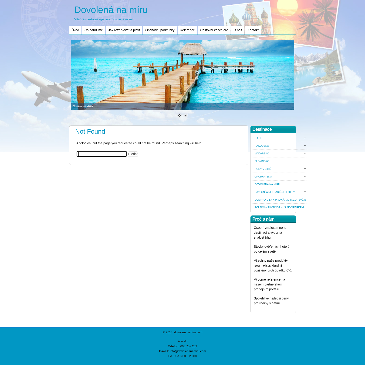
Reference (187, 30)
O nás (237, 30)
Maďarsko (261, 153)
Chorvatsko (263, 176)
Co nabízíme (93, 30)
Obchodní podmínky (159, 30)
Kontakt (252, 30)
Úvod (75, 30)
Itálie (258, 138)
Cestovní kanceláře (214, 30)
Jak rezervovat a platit (124, 30)
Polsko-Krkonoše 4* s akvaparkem (279, 207)
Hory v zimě (262, 168)
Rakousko (261, 145)
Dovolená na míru (111, 10)
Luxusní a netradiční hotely (274, 192)
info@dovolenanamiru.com (188, 351)
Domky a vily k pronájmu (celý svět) (280, 199)
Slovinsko (261, 161)
